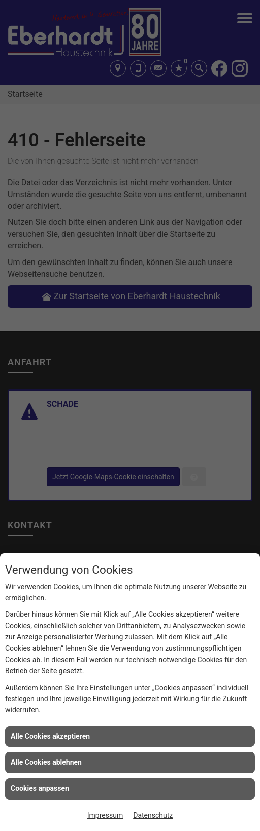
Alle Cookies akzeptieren (50, 736)
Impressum (105, 815)
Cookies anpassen (40, 788)
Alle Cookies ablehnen (46, 762)
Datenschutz (153, 815)
